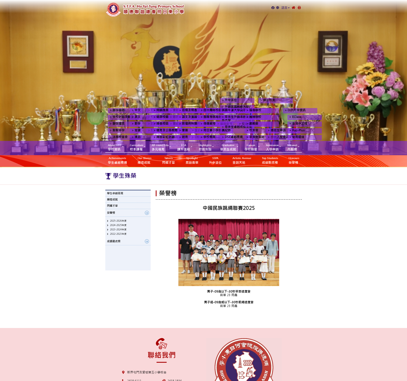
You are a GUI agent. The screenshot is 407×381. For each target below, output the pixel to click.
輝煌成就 (144, 160)
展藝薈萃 (192, 160)
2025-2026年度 (118, 220)
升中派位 (215, 160)
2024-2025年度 (118, 225)
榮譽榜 (294, 160)
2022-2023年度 (118, 233)
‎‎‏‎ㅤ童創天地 (241, 160)
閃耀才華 (168, 160)
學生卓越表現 (117, 160)
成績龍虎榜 (270, 160)
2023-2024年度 (118, 229)
